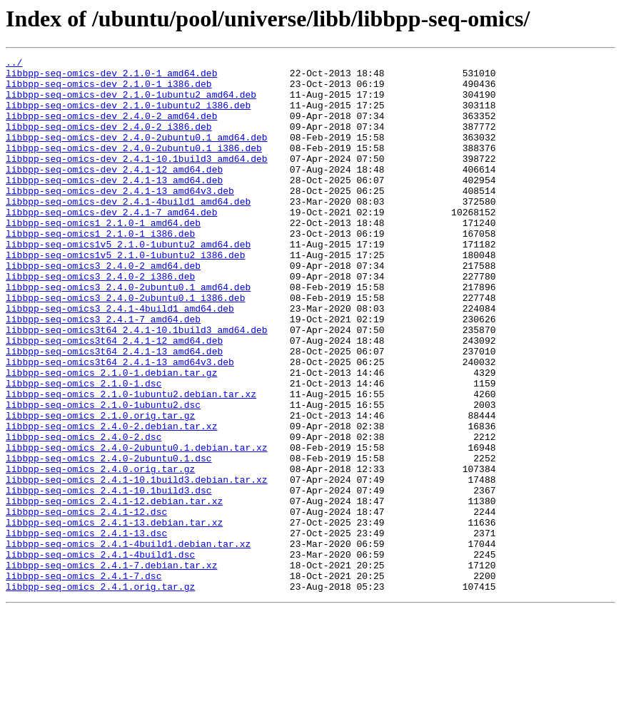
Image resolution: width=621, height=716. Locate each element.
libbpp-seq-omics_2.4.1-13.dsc (86, 629)
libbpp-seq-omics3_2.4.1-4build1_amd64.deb (120, 359)
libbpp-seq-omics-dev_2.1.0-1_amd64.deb (111, 77)
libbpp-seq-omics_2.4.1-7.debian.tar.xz (111, 667)
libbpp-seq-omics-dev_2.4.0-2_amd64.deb (111, 128)
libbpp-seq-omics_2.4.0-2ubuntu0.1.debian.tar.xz (137, 526)
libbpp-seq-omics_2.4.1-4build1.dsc (100, 654)
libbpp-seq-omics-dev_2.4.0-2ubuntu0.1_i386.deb (134, 166)
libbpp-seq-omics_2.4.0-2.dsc (83, 513)
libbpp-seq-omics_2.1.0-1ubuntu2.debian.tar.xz (131, 462)
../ (14, 64)
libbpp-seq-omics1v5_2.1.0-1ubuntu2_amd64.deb (128, 282)
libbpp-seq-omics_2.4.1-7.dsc (83, 680)
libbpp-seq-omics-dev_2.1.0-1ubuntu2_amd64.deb (131, 102)
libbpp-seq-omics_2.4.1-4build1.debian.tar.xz (128, 641)
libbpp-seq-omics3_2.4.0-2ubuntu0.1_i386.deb (125, 346)
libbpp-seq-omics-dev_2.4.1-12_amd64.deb (114, 192)
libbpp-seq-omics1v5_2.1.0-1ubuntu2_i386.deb (125, 295)
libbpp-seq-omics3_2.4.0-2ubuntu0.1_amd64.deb (128, 333)
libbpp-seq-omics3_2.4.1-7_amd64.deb (103, 372)
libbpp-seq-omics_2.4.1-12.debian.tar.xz (114, 590)
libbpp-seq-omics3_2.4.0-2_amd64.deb (103, 308)
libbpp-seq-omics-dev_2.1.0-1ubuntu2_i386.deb (128, 115)
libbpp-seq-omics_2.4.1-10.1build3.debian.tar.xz (137, 564)
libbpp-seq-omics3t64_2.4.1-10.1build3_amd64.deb (137, 385)
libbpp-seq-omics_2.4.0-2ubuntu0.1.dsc (109, 539)
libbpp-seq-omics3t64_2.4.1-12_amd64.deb (114, 398)
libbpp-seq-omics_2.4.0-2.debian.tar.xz (111, 500)
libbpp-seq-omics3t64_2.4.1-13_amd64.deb (114, 410)
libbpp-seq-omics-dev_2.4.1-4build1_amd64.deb (128, 231)
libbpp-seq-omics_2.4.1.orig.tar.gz (100, 693)
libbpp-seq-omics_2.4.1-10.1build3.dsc (109, 577)
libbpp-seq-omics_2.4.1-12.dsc (86, 603)
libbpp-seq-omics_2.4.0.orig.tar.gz (100, 552)
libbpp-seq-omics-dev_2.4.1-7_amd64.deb (111, 243)
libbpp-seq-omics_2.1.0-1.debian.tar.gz (111, 436)
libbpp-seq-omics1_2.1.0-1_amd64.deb (103, 256)
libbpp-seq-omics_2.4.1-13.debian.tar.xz (114, 616)
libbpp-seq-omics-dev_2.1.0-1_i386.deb (109, 89)
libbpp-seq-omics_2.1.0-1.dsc (83, 449)
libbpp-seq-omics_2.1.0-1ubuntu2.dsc (103, 475)
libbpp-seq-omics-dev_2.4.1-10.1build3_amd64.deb (137, 179)
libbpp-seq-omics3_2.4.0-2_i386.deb (100, 320)
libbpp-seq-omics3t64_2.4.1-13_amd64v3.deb (120, 423)
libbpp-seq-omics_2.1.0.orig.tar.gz (100, 487)
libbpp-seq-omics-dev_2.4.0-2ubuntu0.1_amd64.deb (137, 154)
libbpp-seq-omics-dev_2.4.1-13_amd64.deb (114, 205)
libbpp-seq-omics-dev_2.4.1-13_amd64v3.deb (120, 218)
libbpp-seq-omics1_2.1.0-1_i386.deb (100, 269)
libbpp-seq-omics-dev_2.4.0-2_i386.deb (109, 141)
